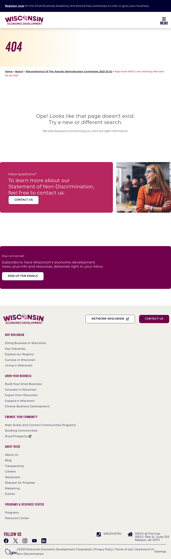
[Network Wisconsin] (110, 319)
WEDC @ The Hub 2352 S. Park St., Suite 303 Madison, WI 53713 (152, 537)
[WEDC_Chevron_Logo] (24, 16)
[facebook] (6, 540)
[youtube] (34, 540)
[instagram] (25, 540)
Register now (14, 6)
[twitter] (15, 540)
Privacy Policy (103, 549)
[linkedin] (43, 540)
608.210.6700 (112, 533)
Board (19, 72)
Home (9, 72)
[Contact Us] (23, 200)
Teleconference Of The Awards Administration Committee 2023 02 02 (69, 72)
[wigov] (11, 549)
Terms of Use (124, 549)
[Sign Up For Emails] (23, 276)
